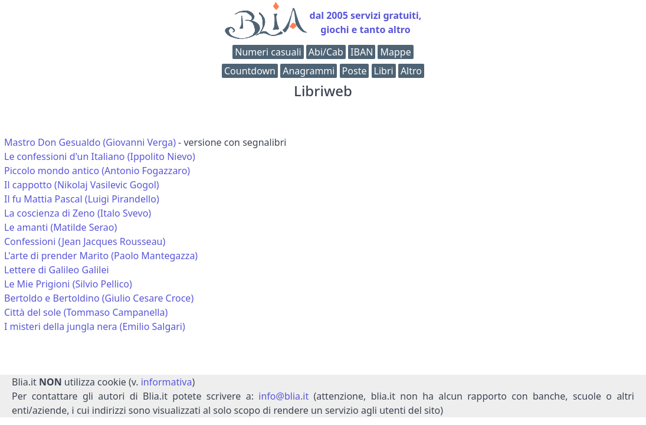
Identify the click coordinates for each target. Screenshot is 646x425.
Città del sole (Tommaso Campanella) (86, 312)
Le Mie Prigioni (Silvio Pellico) (68, 283)
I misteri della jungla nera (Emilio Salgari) (94, 326)
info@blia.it (283, 396)
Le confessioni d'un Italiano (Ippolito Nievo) (99, 156)
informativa (166, 381)
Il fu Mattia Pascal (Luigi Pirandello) (81, 198)
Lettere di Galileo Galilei (56, 269)
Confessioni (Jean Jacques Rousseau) (84, 241)
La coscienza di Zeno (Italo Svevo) (77, 213)
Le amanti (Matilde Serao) (60, 227)
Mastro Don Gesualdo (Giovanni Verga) (90, 142)
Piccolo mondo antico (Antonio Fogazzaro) (97, 170)
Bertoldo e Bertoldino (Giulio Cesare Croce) (99, 298)
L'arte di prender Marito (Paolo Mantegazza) (101, 255)
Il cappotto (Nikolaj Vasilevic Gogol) (81, 184)
